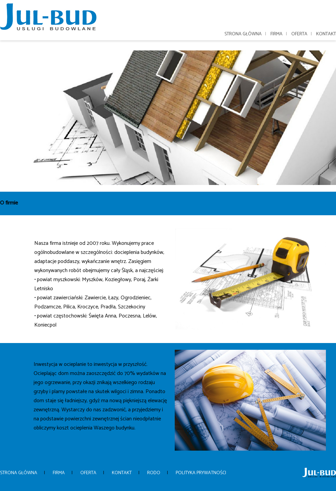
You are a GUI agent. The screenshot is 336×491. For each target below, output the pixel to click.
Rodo (153, 473)
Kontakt (326, 34)
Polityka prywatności (201, 473)
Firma (276, 34)
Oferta (299, 34)
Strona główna (243, 34)
